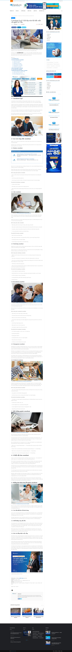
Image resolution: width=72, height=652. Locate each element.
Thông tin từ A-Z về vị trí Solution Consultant (25, 136)
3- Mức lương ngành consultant (17, 68)
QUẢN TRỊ (35, 10)
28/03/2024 (22, 24)
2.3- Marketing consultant (16, 63)
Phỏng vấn (41, 634)
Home (13, 15)
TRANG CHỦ (12, 10)
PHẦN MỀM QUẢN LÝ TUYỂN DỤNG (27, 634)
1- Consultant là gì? (15, 58)
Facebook (14, 27)
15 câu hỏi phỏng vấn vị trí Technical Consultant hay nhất (23, 381)
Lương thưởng (34, 636)
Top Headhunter (55, 67)
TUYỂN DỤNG (23, 10)
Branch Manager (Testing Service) (54, 129)
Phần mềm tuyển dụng (50, 64)
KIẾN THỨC (30, 10)
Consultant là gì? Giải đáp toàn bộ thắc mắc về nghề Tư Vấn (26, 15)
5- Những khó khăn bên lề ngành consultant (19, 70)
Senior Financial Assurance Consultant (25, 158)
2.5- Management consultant (17, 65)
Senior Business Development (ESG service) (27, 154)
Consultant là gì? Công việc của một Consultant (22, 503)
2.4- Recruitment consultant (17, 64)
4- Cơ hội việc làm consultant (16, 69)
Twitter (24, 27)
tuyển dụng (21, 578)
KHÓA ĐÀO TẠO (41, 10)
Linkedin (19, 27)
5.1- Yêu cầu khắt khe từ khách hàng (18, 71)
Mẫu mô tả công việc (56, 64)
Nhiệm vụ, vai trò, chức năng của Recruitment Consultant (24, 302)
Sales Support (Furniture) (54, 117)
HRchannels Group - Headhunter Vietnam (54, 103)
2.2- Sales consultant (16, 62)
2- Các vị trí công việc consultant (17, 59)
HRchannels (15, 24)
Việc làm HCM (56, 62)
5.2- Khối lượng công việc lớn (17, 72)
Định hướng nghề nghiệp (50, 62)
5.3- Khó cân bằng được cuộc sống (18, 74)
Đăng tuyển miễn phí (49, 67)
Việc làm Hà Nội (40, 636)
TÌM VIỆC (17, 10)
